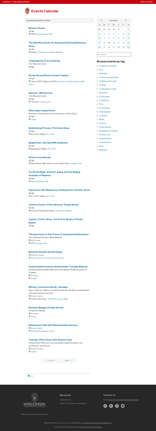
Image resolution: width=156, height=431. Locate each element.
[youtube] (123, 406)
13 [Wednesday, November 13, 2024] (114, 38)
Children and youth (107, 81)
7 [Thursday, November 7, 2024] (118, 34)
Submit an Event (146, 2)
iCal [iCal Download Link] (30, 376)
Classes (102, 85)
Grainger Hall (75, 163)
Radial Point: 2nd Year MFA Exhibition (48, 142)
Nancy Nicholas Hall (43, 34)
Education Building (64, 210)
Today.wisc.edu (65, 400)
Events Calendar (45, 11)
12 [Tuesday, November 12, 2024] (109, 38)
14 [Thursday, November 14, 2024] (118, 38)
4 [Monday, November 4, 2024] (104, 34)
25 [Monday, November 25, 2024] (104, 47)
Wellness (103, 149)
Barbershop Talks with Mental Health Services (53, 325)
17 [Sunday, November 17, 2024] (99, 43)
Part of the (34, 414)
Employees (104, 96)
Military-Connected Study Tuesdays (48, 287)
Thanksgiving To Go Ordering (44, 60)
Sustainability (105, 138)
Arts (101, 69)
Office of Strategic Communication (73, 403)
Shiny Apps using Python (42, 110)
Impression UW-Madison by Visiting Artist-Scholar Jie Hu (59, 190)
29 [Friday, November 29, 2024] (123, 47)
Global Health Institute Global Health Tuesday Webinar (58, 266)
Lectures (103, 115)
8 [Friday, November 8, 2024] (123, 34)
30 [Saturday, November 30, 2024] (128, 47)
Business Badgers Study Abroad (46, 307)
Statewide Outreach (108, 130)
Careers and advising (108, 77)
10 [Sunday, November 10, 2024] (99, 38)
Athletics (103, 73)
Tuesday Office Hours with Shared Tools (50, 339)
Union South (45, 102)
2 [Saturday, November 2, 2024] (128, 29)
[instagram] (117, 406)
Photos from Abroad (40, 157)
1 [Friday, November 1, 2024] (123, 29)
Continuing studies (107, 88)
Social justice (105, 127)
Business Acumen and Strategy (45, 251)
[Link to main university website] (34, 407)
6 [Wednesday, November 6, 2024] (113, 34)
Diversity (103, 92)
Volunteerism (105, 142)
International (105, 111)
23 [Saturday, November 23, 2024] (128, 43)
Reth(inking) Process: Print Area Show (49, 128)
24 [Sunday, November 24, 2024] (99, 47)
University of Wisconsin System (90, 427)
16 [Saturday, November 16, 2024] (128, 38)
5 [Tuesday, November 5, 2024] (108, 34)
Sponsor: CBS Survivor (41, 93)
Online (33, 119)
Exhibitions (104, 100)
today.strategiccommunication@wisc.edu (123, 400)
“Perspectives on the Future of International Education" (59, 234)
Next (68, 360)
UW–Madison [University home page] (16, 2)
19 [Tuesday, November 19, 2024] (109, 43)
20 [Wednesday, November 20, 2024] (114, 43)
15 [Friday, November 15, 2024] (123, 38)
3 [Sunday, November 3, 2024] (99, 34)
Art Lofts (51, 134)
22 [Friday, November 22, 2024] (124, 43)
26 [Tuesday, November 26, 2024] (109, 47)
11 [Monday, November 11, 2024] (104, 38)
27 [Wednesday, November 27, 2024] (114, 47)
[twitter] (111, 406)
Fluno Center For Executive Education (47, 258)
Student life (104, 134)
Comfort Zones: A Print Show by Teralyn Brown (54, 204)
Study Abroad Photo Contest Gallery (49, 75)
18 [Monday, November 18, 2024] (104, 43)
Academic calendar (108, 65)
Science (102, 123)
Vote (101, 146)
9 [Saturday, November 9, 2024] (128, 34)
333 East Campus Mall (57, 299)
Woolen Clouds (37, 28)
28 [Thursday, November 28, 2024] (119, 47)
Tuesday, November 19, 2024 (38, 20)
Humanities (104, 107)
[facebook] (105, 406)
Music (102, 119)
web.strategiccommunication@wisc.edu (97, 423)
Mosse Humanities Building (51, 52)
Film (101, 104)
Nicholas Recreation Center (43, 331)
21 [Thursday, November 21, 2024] (118, 43)
